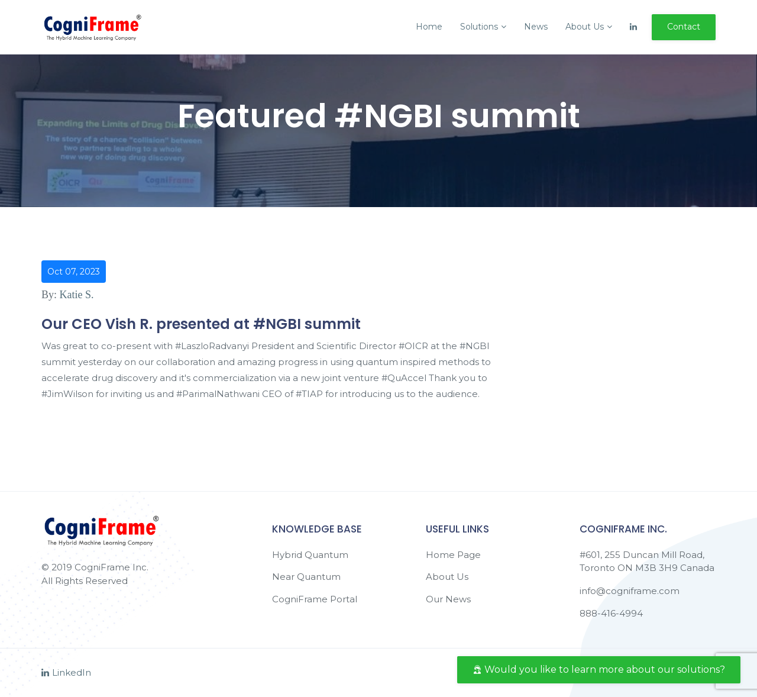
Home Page (453, 554)
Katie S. (77, 295)
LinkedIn (66, 672)
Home (429, 26)
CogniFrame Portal (314, 599)
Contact (683, 26)
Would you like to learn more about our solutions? (599, 669)
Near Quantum (306, 576)
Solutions (483, 26)
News (536, 26)
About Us (588, 26)
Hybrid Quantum (310, 554)
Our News (448, 599)
